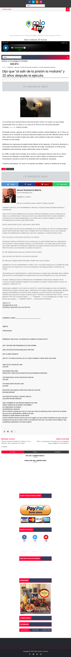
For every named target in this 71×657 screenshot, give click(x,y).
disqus (35, 452)
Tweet (11, 184)
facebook (58, 452)
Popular (35, 630)
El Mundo (10, 67)
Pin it (45, 184)
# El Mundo (10, 169)
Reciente (24, 630)
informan (12, 127)
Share (28, 184)
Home (4, 67)
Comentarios (46, 630)
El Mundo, (30, 80)
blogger (12, 452)
